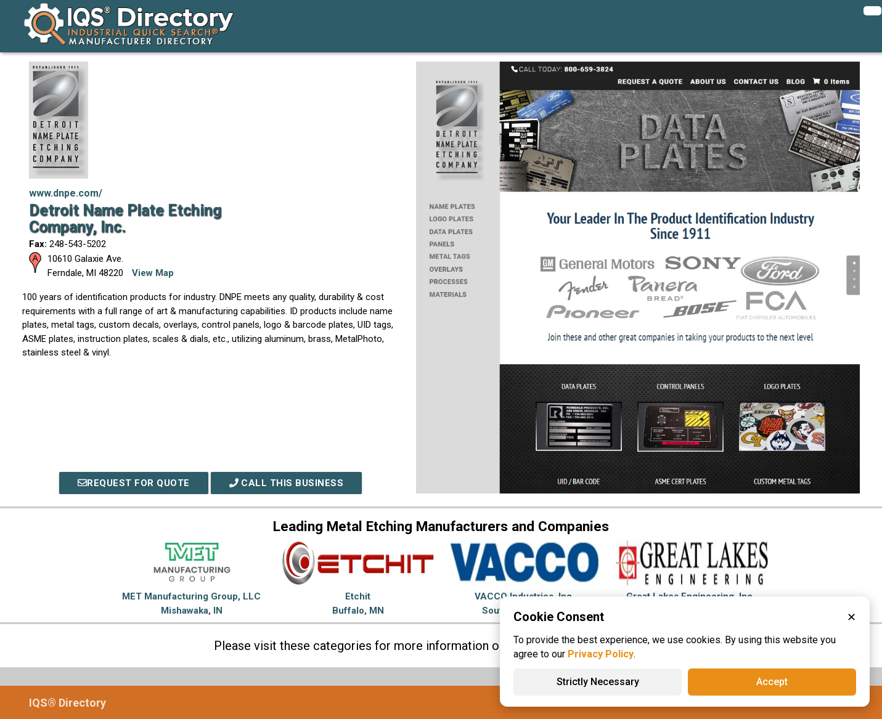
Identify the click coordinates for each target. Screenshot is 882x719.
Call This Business (286, 483)
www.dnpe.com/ (65, 193)
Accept (772, 682)
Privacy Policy (601, 654)
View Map (153, 272)
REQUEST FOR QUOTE (134, 483)
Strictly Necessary (598, 682)
